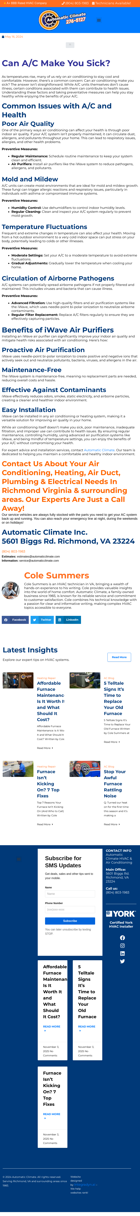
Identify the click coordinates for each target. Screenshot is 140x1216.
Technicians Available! (113, 3)
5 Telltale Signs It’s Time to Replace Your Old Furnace (87, 991)
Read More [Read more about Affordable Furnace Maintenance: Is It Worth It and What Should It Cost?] (45, 748)
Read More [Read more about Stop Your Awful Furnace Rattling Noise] (112, 824)
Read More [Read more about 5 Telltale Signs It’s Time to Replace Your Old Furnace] (112, 742)
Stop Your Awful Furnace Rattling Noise (115, 783)
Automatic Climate (99, 450)
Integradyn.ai (84, 1185)
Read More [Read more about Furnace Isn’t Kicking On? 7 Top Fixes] (45, 824)
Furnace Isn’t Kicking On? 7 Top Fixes (48, 783)
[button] (99, 20)
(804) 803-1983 (13, 551)
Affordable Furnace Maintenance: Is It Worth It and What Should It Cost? (52, 701)
